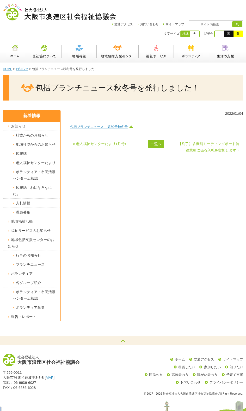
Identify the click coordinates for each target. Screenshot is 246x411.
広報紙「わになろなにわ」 (32, 174)
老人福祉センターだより (35, 146)
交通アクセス (204, 342)
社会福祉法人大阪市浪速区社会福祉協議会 (59, 12)
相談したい (186, 350)
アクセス (137, 7)
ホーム (15, 35)
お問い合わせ (163, 7)
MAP (50, 361)
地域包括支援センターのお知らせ (31, 226)
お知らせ (22, 52)
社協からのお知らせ (32, 118)
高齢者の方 (180, 358)
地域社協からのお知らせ (35, 128)
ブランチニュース (30, 248)
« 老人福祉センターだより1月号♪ (99, 127)
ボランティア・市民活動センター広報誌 (34, 158)
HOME (7, 52)
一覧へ (156, 127)
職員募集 (23, 195)
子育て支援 (234, 358)
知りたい (236, 350)
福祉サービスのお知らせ (31, 214)
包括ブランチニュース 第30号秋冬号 (99, 110)
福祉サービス (156, 35)
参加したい (212, 350)
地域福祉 (79, 35)
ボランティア (190, 35)
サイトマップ (188, 7)
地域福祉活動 (22, 204)
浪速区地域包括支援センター (118, 35)
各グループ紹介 (28, 266)
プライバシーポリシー (226, 365)
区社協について (44, 35)
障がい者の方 (207, 358)
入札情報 (23, 186)
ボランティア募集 (30, 291)
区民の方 (156, 358)
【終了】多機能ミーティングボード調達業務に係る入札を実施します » (208, 130)
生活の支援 (225, 35)
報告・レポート (23, 300)
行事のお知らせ (28, 238)
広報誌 (21, 137)
